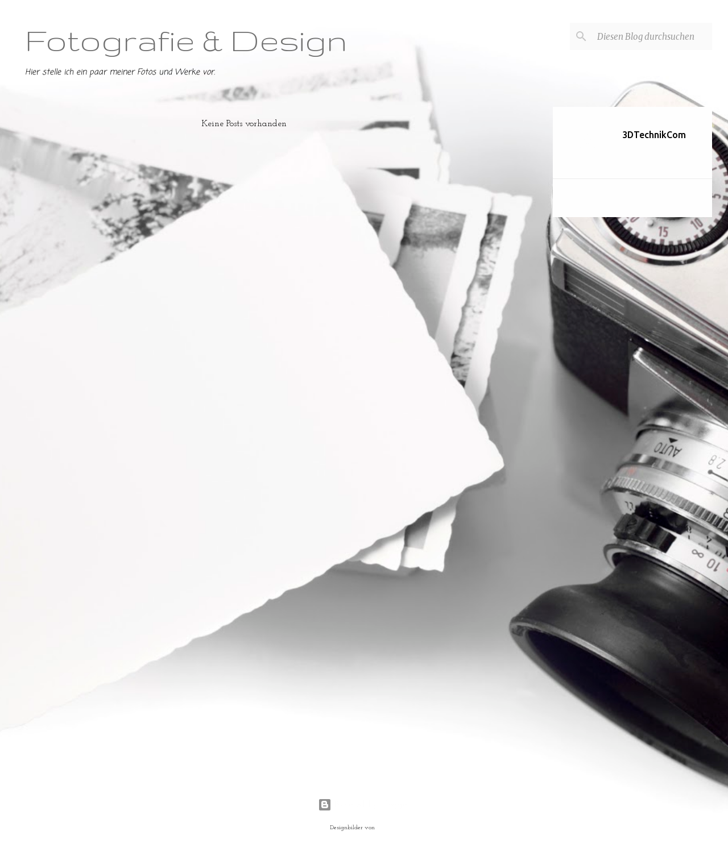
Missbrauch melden (605, 198)
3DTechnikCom (654, 135)
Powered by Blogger (364, 804)
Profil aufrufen (644, 151)
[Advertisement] (507, 277)
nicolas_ (387, 828)
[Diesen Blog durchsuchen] (652, 36)
